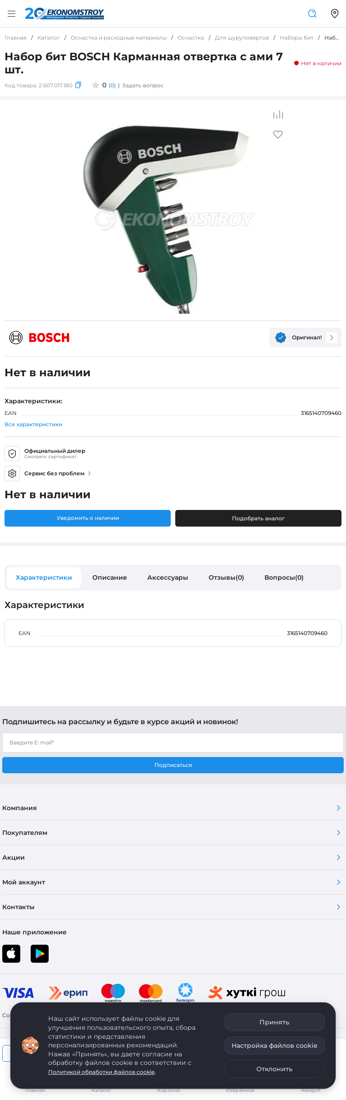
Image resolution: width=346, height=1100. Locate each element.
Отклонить (274, 1069)
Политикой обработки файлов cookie (101, 1071)
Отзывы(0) (226, 577)
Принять (274, 1022)
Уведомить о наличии (88, 517)
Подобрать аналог (258, 518)
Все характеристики (33, 424)
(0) (112, 85)
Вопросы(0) (284, 577)
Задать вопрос (143, 85)
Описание (109, 577)
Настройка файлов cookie (275, 1045)
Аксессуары (167, 577)
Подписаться (173, 765)
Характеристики (44, 577)
